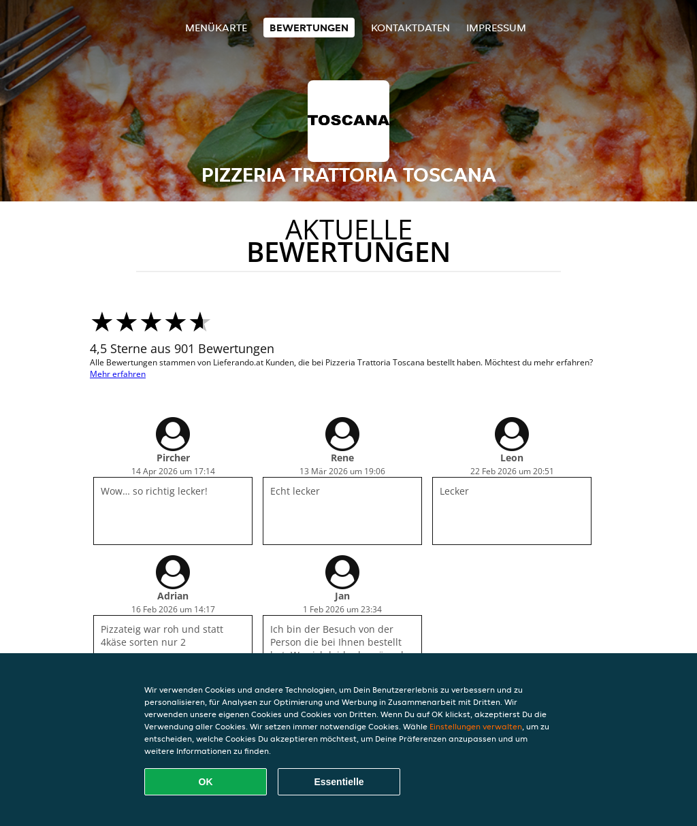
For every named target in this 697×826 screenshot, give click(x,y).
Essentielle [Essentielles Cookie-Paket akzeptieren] (338, 781)
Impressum (496, 27)
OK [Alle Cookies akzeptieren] (206, 781)
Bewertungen (309, 27)
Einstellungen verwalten (475, 726)
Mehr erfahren (118, 374)
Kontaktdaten (410, 27)
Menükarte (216, 27)
